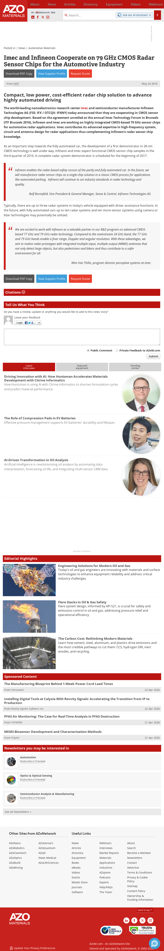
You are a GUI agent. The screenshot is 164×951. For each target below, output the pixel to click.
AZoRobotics (17, 848)
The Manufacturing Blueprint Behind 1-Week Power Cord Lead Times (58, 684)
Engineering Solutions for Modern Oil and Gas (94, 566)
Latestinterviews (29, 367)
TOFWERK (16, 722)
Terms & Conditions (139, 872)
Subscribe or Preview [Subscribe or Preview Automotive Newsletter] (32, 761)
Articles (76, 848)
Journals (77, 887)
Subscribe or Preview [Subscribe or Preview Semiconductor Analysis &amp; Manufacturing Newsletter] (32, 797)
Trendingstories (135, 367)
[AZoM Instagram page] (47, 17)
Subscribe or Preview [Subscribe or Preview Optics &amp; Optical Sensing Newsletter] (32, 779)
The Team (105, 892)
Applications (107, 862)
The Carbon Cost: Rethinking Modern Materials (95, 638)
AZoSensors (45, 843)
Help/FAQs (106, 887)
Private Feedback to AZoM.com (139, 350)
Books (75, 862)
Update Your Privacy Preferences (32, 946)
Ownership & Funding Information (140, 897)
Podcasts (105, 877)
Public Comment (101, 350)
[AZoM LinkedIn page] (32, 17)
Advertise (133, 867)
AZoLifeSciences (48, 862)
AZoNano (15, 843)
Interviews (105, 848)
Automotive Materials (41, 48)
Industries (105, 867)
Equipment (79, 858)
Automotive (28, 757)
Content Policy (136, 891)
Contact (132, 862)
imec (84, 108)
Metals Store (80, 882)
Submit (153, 356)
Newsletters (134, 858)
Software (77, 892)
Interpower (17, 690)
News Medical (47, 858)
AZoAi (42, 853)
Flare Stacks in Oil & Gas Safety (82, 602)
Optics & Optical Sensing (36, 775)
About (131, 843)
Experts (104, 882)
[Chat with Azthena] (154, 943)
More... (157, 4)
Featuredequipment (82, 367)
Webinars (105, 843)
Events (76, 877)
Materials (105, 858)
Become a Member (139, 853)
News (21, 48)
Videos (76, 872)
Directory (74, 4)
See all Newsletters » (18, 812)
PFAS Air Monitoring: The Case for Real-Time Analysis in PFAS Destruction (61, 716)
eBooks (76, 867)
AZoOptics (15, 858)
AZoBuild (14, 862)
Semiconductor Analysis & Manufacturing (47, 794)
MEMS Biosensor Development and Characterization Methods (53, 731)
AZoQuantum (46, 848)
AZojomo (104, 872)
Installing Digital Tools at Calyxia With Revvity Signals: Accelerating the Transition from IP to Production (77, 701)
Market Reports (109, 853)
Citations (15, 292)
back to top (145, 910)
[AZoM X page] (42, 17)
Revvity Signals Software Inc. (27, 708)
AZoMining (16, 867)
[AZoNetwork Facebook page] (37, 17)
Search (131, 848)
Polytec (15, 737)
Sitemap (132, 886)
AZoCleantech (17, 853)
